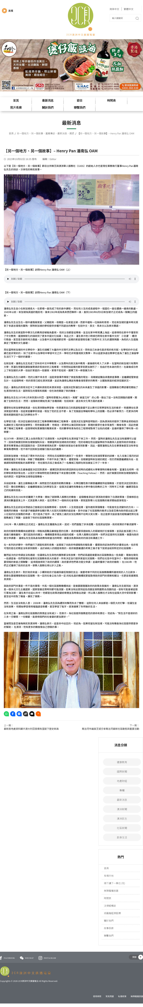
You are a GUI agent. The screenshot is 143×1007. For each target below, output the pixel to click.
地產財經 (122, 781)
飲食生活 (122, 837)
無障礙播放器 (111, 890)
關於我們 (48, 107)
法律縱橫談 (110, 905)
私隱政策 (122, 996)
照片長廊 (16, 107)
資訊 (71, 133)
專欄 (122, 790)
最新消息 (48, 100)
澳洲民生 (122, 818)
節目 (79, 100)
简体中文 (114, 9)
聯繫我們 (79, 107)
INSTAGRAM (47, 958)
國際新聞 (122, 771)
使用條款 (97, 996)
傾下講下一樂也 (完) (114, 883)
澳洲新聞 (122, 809)
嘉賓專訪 (50, 133)
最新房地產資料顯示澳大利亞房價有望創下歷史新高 (31, 728)
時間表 (111, 100)
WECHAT (27, 958)
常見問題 (110, 996)
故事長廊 (109, 928)
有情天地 (109, 875)
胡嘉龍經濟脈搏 (112, 913)
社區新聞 (122, 828)
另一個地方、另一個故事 (30, 133)
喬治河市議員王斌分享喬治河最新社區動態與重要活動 (110, 728)
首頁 (16, 100)
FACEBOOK (7, 958)
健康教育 (122, 762)
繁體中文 (128, 9)
